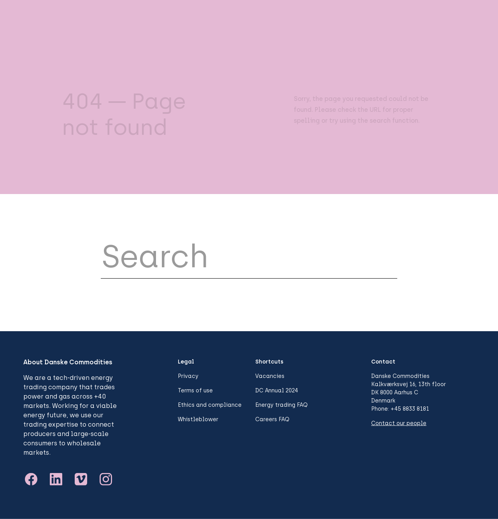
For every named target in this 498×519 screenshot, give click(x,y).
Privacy (188, 376)
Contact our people (398, 423)
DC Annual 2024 (276, 390)
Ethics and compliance (210, 405)
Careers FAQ (272, 419)
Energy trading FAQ (281, 405)
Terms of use (195, 390)
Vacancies (269, 376)
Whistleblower (198, 419)
